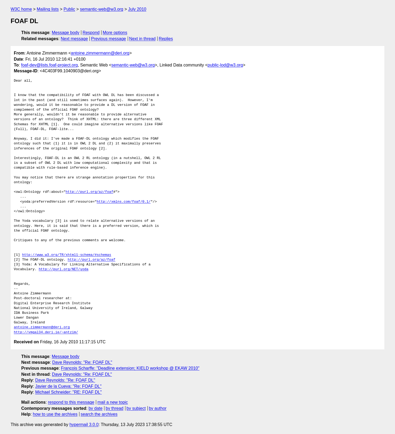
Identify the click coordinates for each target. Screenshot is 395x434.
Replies (166, 38)
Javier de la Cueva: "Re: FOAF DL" (68, 386)
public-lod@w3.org (225, 65)
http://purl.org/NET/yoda (63, 269)
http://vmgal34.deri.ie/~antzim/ (46, 332)
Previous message (108, 38)
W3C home (21, 9)
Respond (91, 32)
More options (115, 32)
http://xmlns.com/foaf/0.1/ (124, 201)
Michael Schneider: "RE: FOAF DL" (68, 392)
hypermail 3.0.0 (83, 424)
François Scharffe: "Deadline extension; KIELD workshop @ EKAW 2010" (130, 368)
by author (158, 408)
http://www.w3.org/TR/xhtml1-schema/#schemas (66, 255)
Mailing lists (48, 9)
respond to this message (71, 402)
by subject (136, 408)
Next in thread (142, 38)
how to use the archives (55, 414)
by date (95, 408)
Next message (74, 38)
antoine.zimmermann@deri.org (100, 53)
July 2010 (137, 9)
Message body (65, 32)
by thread (115, 408)
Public (69, 9)
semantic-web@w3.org (101, 9)
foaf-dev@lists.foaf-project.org (49, 65)
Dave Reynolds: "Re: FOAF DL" (82, 362)
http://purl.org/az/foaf (89, 192)
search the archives (99, 414)
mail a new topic (112, 402)
